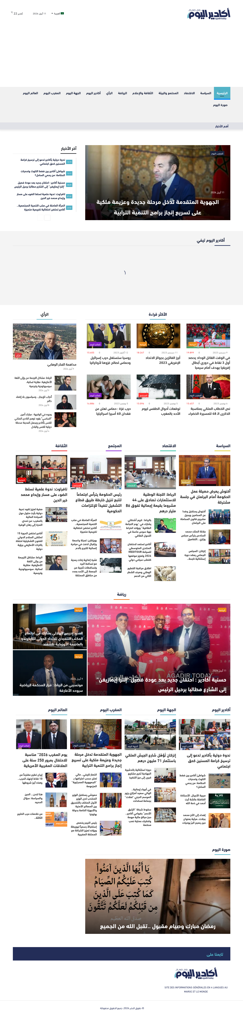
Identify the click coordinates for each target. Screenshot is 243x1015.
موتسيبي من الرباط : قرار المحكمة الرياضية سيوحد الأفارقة (56, 687)
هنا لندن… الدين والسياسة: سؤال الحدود (33, 798)
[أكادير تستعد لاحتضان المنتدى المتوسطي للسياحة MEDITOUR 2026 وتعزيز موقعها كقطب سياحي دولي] (165, 549)
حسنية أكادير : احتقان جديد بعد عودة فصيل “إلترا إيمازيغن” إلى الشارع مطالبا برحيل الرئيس (160, 683)
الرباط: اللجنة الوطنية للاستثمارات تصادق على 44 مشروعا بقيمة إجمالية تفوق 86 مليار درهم (151, 502)
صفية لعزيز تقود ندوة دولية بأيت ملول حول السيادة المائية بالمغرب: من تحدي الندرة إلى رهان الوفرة (30, 516)
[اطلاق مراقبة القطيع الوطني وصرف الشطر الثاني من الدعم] (165, 573)
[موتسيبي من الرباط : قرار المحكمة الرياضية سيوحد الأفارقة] (50, 673)
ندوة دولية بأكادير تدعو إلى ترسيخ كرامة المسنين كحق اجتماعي (208, 760)
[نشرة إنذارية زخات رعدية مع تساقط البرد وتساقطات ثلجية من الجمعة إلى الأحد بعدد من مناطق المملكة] (111, 565)
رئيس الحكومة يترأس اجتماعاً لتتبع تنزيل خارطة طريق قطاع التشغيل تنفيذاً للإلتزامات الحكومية (99, 502)
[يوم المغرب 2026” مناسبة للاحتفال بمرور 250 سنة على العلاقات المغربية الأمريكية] (41, 734)
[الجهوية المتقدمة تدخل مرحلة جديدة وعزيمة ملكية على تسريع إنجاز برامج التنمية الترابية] (157, 182)
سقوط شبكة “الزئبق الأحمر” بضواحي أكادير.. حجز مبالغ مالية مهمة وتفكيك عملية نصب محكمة (138, 817)
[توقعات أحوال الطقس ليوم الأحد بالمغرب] (158, 387)
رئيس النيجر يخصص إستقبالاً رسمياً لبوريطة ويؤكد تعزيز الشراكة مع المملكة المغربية (84, 828)
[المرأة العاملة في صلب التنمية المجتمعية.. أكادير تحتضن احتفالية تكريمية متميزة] (111, 525)
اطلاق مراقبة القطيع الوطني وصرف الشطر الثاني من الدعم (139, 571)
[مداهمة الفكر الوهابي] (45, 341)
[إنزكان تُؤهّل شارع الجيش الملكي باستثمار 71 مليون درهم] (150, 734)
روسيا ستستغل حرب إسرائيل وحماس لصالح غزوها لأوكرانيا (110, 360)
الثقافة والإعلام (142, 93)
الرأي (109, 93)
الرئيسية (222, 93)
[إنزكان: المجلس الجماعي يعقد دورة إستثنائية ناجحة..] (219, 556)
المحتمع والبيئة (168, 93)
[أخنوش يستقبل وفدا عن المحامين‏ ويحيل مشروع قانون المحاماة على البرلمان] (219, 516)
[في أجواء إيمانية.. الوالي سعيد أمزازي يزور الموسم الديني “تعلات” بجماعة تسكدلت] (165, 794)
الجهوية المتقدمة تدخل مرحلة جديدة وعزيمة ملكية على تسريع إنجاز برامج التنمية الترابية (158, 200)
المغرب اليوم (52, 93)
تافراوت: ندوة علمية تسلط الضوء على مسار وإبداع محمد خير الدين (44, 494)
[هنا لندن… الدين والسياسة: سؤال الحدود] (56, 799)
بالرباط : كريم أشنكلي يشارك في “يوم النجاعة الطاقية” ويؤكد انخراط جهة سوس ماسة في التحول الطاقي (138, 527)
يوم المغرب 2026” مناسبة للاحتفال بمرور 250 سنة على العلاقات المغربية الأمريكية (44, 759)
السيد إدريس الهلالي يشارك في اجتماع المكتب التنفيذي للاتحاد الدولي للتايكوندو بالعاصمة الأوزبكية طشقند (52, 638)
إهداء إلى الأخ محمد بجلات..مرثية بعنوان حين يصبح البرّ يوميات (194, 818)
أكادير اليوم (93, 93)
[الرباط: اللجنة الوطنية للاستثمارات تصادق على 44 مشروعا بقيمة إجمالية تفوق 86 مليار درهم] (150, 472)
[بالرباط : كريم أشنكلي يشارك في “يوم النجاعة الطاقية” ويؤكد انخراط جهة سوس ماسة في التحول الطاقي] (165, 525)
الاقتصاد (189, 93)
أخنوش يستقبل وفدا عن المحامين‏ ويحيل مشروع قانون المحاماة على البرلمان (193, 517)
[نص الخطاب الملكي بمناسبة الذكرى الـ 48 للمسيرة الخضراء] (208, 387)
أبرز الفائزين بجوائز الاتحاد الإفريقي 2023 (163, 360)
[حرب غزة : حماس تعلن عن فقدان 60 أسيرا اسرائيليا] (108, 387)
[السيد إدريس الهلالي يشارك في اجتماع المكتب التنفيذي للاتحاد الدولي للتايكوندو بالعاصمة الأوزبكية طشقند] (50, 626)
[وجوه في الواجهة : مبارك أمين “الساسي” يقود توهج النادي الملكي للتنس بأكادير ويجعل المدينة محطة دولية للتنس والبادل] (65, 419)
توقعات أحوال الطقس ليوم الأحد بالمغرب (161, 411)
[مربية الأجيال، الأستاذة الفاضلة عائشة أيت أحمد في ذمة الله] (219, 800)
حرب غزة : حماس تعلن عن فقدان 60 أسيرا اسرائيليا (113, 411)
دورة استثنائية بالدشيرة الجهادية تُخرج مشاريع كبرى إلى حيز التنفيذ (138, 773)
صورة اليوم (220, 104)
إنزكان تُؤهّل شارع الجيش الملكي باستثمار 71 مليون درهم (150, 757)
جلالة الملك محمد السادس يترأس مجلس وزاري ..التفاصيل (193, 535)
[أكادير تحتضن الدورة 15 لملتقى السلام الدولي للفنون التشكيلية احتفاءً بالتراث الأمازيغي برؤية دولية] (56, 538)
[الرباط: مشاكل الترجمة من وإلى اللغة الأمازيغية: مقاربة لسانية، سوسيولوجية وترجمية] (65, 383)
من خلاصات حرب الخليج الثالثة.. (30, 815)
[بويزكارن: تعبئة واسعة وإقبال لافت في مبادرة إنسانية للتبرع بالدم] (111, 545)
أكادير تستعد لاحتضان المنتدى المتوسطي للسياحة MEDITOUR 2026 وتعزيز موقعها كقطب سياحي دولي (139, 551)
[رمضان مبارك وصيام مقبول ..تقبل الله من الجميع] (157, 896)
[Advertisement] (121, 57)
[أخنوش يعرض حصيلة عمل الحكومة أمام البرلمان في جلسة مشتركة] (204, 470)
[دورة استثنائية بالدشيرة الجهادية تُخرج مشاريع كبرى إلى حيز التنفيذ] (165, 775)
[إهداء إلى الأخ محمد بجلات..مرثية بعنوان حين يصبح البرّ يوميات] (219, 820)
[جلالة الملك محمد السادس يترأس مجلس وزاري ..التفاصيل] (219, 537)
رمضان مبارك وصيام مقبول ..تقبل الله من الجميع (157, 919)
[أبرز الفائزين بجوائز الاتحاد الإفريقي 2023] (158, 336)
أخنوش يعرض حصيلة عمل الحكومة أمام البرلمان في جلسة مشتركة (205, 496)
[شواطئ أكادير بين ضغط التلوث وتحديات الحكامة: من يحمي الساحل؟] (219, 780)
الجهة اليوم (73, 93)
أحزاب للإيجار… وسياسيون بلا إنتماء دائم (34, 398)
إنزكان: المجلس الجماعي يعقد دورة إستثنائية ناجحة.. (195, 554)
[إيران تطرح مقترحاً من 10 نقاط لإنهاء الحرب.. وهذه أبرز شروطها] (56, 780)
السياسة (205, 93)
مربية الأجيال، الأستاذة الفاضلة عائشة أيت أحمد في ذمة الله (193, 799)
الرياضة (122, 93)
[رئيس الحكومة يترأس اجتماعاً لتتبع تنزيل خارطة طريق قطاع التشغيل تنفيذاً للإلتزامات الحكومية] (96, 472)
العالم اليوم (30, 93)
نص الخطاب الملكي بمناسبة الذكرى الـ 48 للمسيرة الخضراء (209, 411)
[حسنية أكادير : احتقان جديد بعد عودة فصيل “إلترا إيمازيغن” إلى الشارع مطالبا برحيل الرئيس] (159, 650)
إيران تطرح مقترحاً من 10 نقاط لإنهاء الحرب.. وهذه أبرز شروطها (30, 778)
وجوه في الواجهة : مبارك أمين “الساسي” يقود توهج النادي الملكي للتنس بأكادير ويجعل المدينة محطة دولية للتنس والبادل (33, 420)
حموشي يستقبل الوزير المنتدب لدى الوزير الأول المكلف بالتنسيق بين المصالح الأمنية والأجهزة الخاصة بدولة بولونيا (84, 804)
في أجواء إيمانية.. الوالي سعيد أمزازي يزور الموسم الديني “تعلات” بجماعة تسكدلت (138, 795)
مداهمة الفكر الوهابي (61, 364)
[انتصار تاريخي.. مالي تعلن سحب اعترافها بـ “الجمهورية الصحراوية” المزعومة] (111, 780)
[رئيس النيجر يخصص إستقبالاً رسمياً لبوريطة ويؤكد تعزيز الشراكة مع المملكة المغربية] (111, 828)
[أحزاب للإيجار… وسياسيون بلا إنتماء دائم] (65, 402)
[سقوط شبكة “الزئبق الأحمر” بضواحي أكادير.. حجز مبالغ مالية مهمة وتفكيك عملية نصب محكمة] (165, 814)
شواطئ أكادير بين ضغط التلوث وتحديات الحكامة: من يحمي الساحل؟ (193, 781)
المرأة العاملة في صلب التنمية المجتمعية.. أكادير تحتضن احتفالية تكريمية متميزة (84, 525)
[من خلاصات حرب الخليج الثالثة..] (56, 819)
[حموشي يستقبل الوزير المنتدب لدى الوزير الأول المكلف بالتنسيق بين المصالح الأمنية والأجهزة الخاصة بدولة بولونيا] (111, 800)
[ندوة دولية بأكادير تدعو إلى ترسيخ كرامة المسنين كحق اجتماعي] (204, 734)
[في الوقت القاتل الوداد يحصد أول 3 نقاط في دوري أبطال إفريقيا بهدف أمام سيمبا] (208, 336)
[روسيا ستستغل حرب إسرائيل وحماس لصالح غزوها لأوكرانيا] (108, 336)
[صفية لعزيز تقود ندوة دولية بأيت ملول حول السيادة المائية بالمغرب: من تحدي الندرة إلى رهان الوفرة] (56, 514)
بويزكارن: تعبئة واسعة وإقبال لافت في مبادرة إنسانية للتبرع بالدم (84, 544)
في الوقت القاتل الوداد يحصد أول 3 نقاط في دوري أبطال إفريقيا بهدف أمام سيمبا (209, 362)
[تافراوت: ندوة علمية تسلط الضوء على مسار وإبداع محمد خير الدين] (41, 469)
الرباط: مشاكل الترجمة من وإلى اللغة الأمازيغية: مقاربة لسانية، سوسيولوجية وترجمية (33, 381)
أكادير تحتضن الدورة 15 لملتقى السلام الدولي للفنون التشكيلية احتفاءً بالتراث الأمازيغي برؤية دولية (29, 541)
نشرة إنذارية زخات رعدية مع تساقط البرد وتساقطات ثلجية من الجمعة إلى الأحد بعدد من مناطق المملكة (84, 567)
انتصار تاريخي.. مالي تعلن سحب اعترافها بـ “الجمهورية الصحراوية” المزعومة (84, 780)
